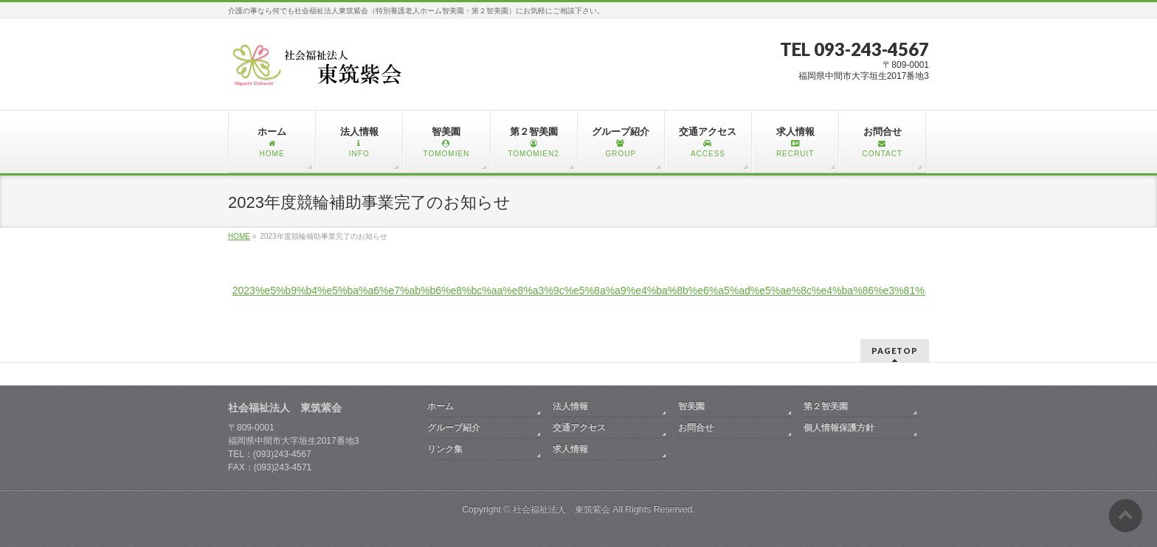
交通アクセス (579, 427)
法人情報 (570, 406)
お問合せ (696, 427)
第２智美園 (826, 406)
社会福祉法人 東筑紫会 (561, 509)
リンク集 (445, 449)
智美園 (691, 406)
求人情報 (570, 449)
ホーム (440, 406)
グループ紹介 (453, 427)
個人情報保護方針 (839, 427)
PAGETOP (894, 350)
